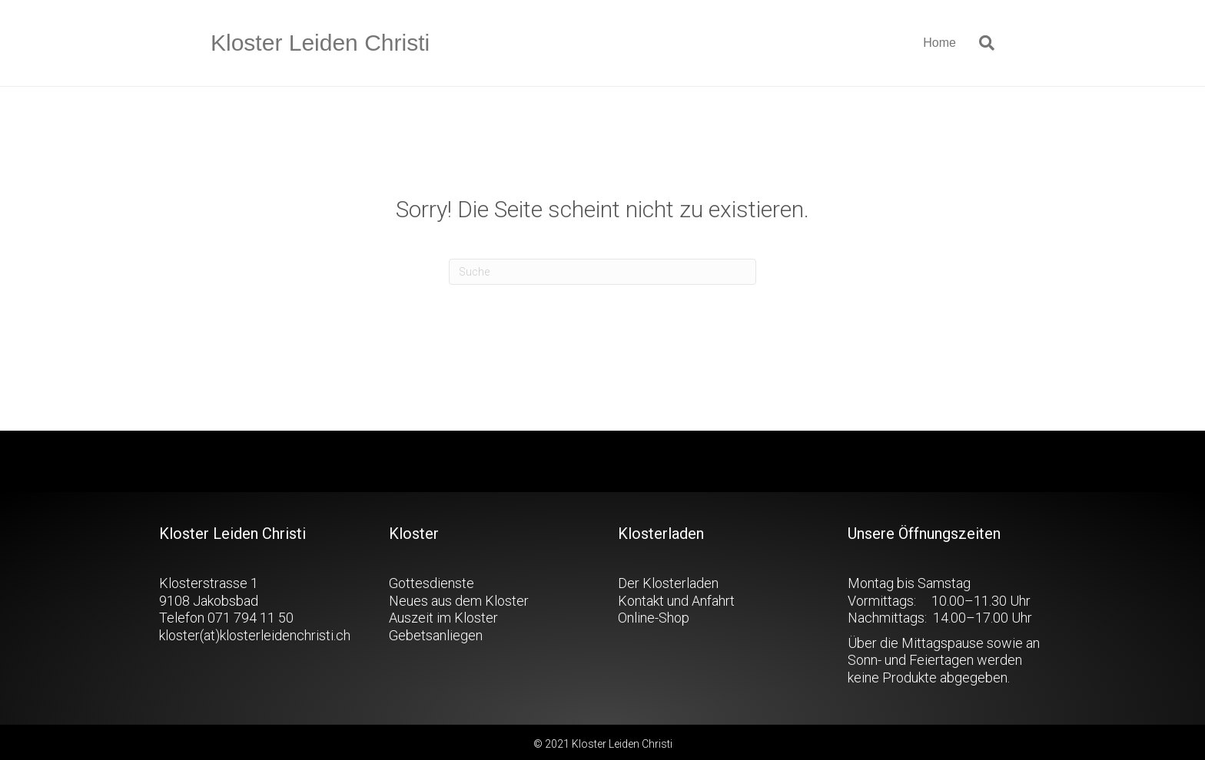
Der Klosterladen (668, 583)
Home (939, 42)
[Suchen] (981, 43)
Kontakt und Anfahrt (676, 601)
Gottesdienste (431, 583)
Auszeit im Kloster (443, 618)
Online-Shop (653, 618)
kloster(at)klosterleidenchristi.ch (254, 635)
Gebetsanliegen (436, 635)
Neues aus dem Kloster (459, 601)
